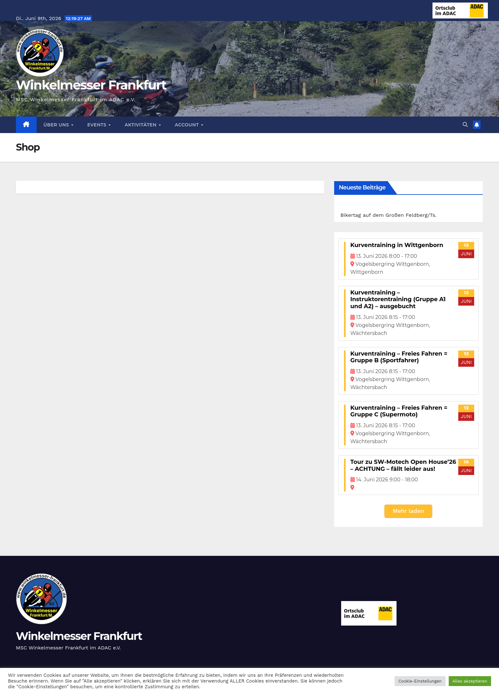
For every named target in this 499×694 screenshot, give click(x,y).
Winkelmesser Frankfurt (91, 85)
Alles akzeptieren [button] (470, 681)
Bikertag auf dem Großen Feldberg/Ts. (389, 215)
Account (187, 125)
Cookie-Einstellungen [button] (420, 681)
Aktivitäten (141, 125)
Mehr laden (408, 510)
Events (97, 125)
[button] (465, 125)
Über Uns (57, 125)
